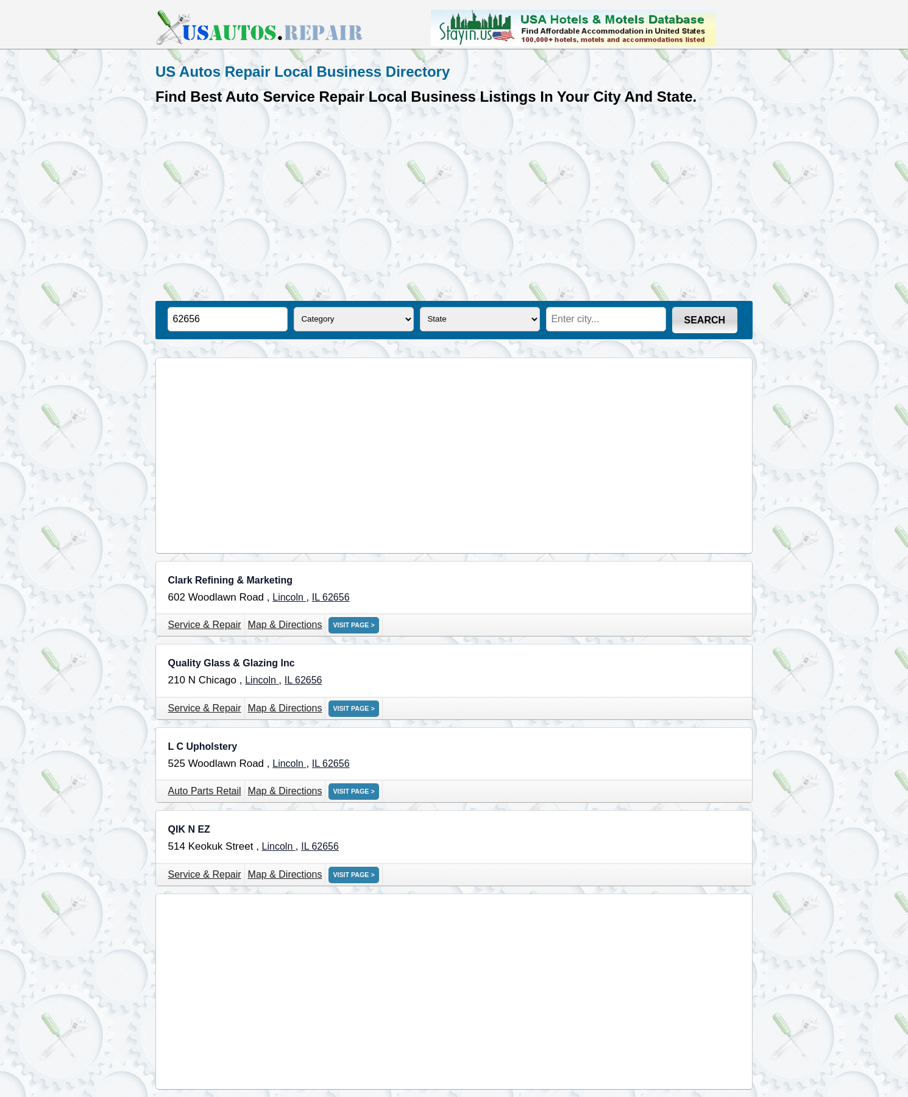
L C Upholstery (203, 746)
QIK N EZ (189, 829)
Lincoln (289, 597)
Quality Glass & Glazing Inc (231, 663)
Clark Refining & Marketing (230, 580)
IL (317, 597)
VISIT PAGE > (353, 625)
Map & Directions (285, 624)
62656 (336, 597)
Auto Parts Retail (204, 791)
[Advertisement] (454, 200)
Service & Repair (204, 624)
